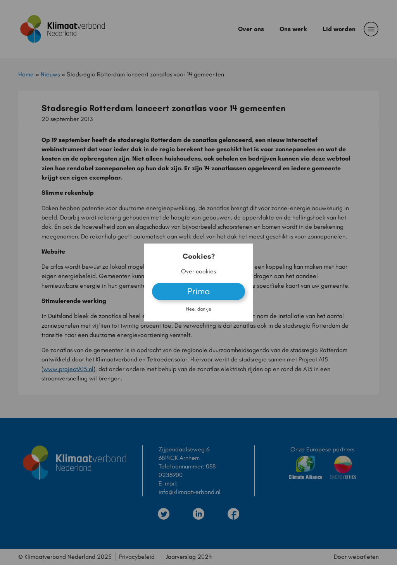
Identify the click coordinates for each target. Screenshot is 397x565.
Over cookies (198, 271)
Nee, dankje (198, 309)
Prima (198, 291)
